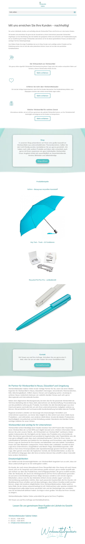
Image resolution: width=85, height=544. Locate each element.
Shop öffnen (42, 161)
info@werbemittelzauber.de (21, 523)
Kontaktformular (42, 365)
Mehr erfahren (42, 73)
